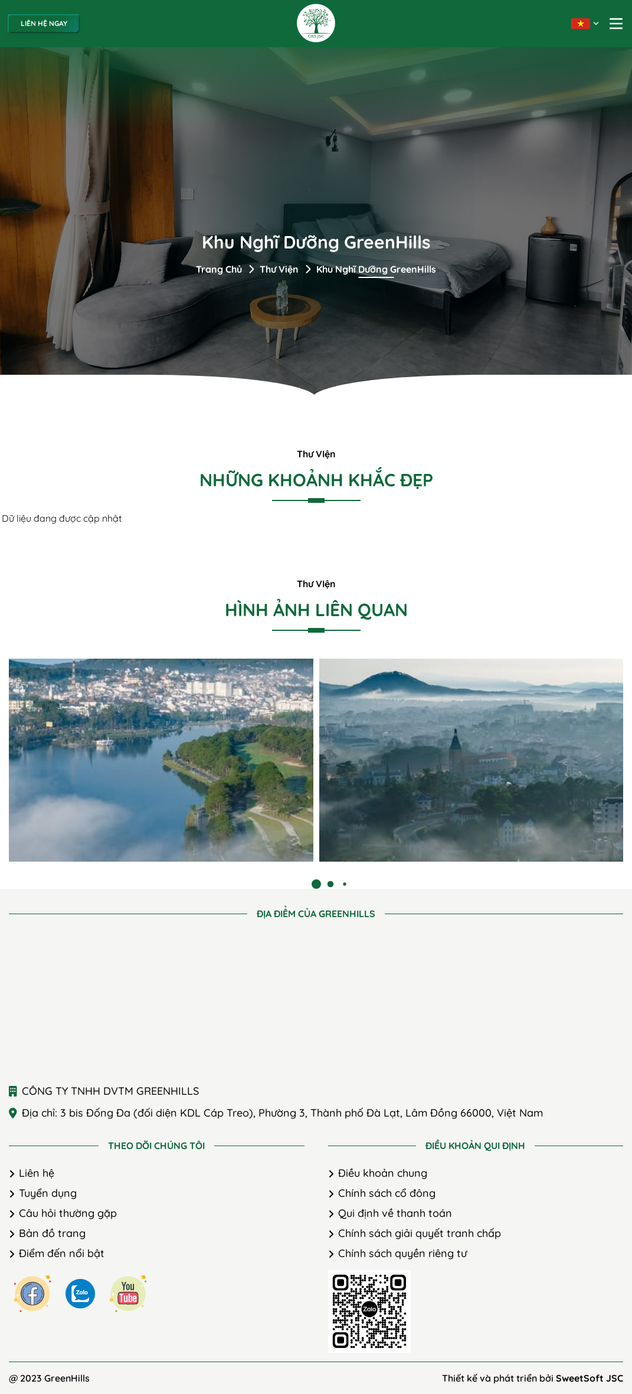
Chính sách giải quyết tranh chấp (419, 1233)
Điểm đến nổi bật (61, 1253)
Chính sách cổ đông (386, 1193)
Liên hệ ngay (44, 23)
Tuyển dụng (48, 1193)
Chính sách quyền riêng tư (402, 1253)
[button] (316, 884)
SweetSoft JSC (589, 1378)
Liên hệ (36, 1173)
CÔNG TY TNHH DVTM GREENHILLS (110, 1091)
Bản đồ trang (52, 1233)
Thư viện (279, 269)
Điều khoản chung (382, 1173)
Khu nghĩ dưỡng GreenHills (376, 269)
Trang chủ (219, 269)
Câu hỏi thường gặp (68, 1213)
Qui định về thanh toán (395, 1213)
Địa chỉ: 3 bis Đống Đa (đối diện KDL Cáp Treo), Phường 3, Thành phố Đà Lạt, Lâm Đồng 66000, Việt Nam (282, 1113)
